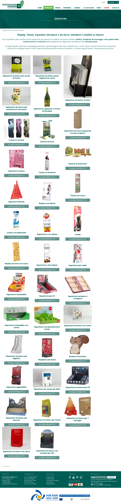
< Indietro (6, 466)
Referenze (67, 8)
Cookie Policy (50, 479)
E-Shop (106, 8)
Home (40, 8)
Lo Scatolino (88, 8)
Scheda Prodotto (16, 83)
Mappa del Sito (50, 484)
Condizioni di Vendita (52, 480)
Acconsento (96, 485)
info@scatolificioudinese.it (9, 484)
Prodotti (48, 8)
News (99, 8)
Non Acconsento (106, 485)
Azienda (77, 8)
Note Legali (49, 482)
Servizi (57, 8)
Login (103, 2)
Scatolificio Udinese (7, 30)
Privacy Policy (50, 477)
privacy (101, 483)
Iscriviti (111, 477)
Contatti (115, 8)
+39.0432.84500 (6, 482)
